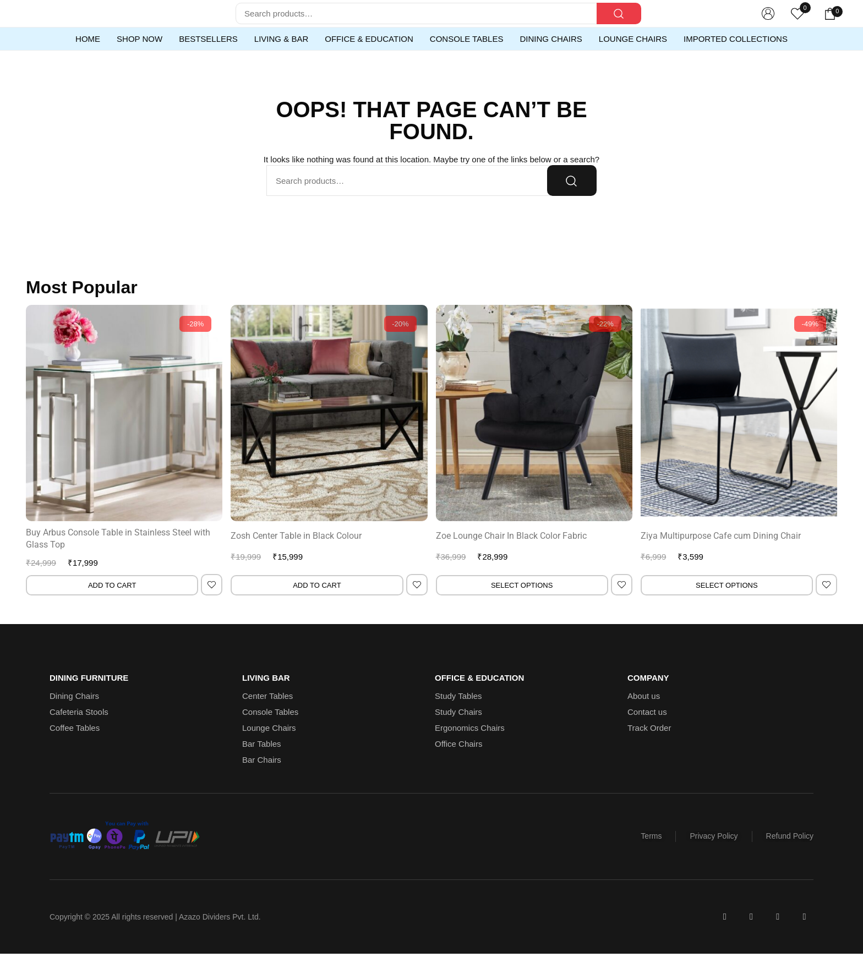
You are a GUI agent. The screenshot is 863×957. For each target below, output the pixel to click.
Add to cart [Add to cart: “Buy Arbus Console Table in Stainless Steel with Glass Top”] (112, 585)
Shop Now (139, 38)
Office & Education (369, 38)
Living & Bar (281, 38)
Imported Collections (736, 38)
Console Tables (467, 38)
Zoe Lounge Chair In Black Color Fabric (511, 536)
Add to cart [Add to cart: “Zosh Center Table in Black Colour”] (317, 585)
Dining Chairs (551, 38)
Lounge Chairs (633, 38)
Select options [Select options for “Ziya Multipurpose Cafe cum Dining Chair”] (726, 585)
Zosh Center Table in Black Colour (296, 536)
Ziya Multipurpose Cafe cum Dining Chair (721, 536)
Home (87, 38)
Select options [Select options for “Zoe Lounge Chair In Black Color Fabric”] (522, 585)
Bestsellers (208, 38)
